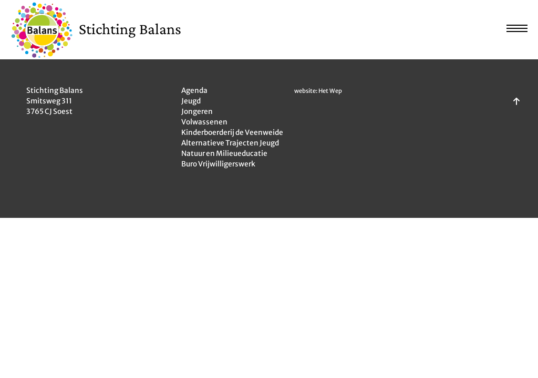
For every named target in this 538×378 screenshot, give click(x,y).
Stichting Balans (130, 28)
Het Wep (330, 90)
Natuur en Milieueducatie (224, 153)
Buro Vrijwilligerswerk (218, 164)
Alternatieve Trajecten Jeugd (230, 143)
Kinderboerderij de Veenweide (232, 132)
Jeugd (191, 101)
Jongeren (197, 111)
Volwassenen (204, 122)
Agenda (194, 90)
